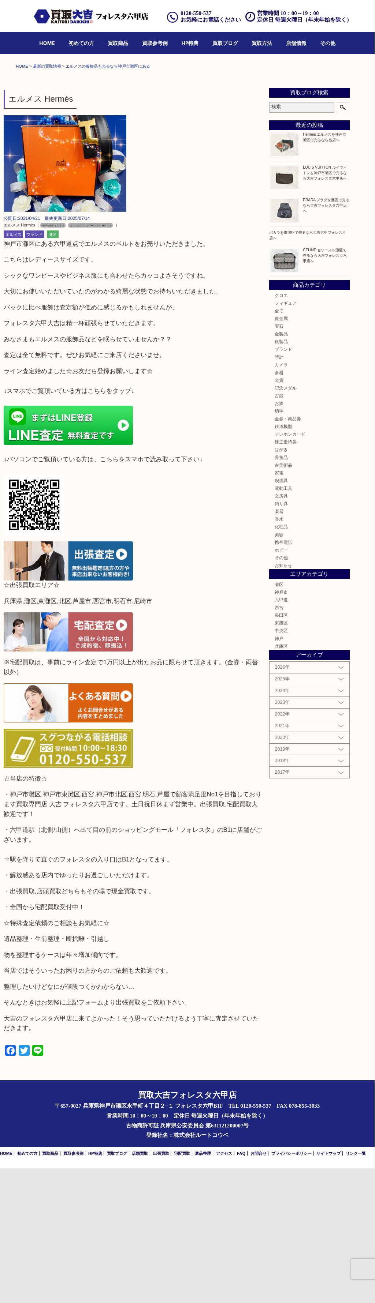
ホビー (281, 684)
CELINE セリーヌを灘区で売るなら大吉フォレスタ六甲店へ (325, 390)
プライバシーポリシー (291, 1288)
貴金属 (281, 453)
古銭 (279, 530)
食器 (279, 507)
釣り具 (281, 638)
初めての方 (81, 43)
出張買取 (161, 1288)
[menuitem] (47, 43)
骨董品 (281, 592)
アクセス (224, 1288)
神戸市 (281, 726)
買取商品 (118, 43)
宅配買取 (182, 1288)
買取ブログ (225, 43)
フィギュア (286, 437)
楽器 (279, 645)
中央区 (281, 765)
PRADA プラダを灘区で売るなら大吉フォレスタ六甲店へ (326, 340)
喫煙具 (281, 615)
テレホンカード (290, 568)
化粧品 (281, 661)
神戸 (279, 773)
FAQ (241, 1288)
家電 (279, 607)
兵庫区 (281, 780)
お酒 (279, 538)
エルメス (13, 369)
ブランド (34, 369)
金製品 (281, 468)
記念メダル (286, 522)
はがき (281, 584)
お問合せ (258, 1288)
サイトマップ (328, 1288)
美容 (279, 669)
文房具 (281, 630)
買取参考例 (155, 43)
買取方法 (262, 43)
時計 (279, 491)
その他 (327, 43)
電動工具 (283, 622)
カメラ (281, 499)
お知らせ (283, 700)
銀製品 (281, 476)
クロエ (281, 430)
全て (279, 445)
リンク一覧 (356, 1288)
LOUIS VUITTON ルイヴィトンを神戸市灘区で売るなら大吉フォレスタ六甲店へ (325, 307)
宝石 (279, 460)
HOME (47, 43)
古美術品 (283, 599)
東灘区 (281, 757)
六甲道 (281, 734)
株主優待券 (286, 576)
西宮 (279, 742)
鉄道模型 (283, 561)
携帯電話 (283, 677)
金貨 (279, 514)
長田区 (281, 749)
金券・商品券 (288, 553)
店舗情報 (296, 43)
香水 (279, 653)
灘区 (53, 369)
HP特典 (189, 43)
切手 (279, 545)
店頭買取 (140, 1288)
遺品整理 (203, 1288)
